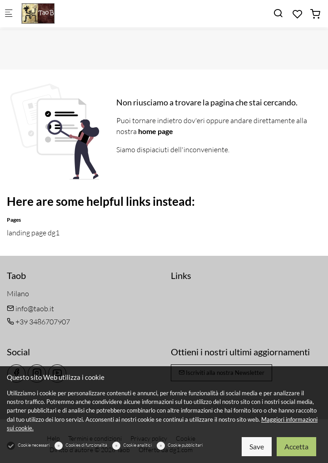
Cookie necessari (34, 445)
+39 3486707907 (38, 321)
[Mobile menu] (9, 13)
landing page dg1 (33, 232)
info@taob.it (30, 308)
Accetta (296, 446)
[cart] (315, 14)
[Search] (278, 13)
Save (256, 446)
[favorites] (298, 14)
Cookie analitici (137, 445)
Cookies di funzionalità (86, 445)
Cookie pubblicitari (185, 445)
